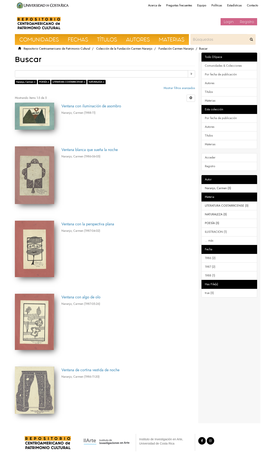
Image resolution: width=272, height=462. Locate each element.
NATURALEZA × (96, 81)
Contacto (252, 5)
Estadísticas (234, 5)
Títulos (209, 92)
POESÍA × (44, 81)
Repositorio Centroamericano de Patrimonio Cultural (57, 49)
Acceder (210, 157)
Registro (247, 21)
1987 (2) (210, 267)
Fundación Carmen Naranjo (176, 49)
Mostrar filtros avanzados (179, 88)
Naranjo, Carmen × (25, 81)
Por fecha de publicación (221, 74)
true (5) (209, 293)
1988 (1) (210, 275)
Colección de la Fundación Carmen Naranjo (124, 49)
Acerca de (154, 5)
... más (209, 241)
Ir (191, 74)
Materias (210, 101)
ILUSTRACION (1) (216, 232)
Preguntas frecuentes (179, 5)
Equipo (201, 5)
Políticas (216, 5)
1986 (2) (210, 258)
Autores (209, 83)
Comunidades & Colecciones (223, 66)
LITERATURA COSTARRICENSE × (68, 81)
